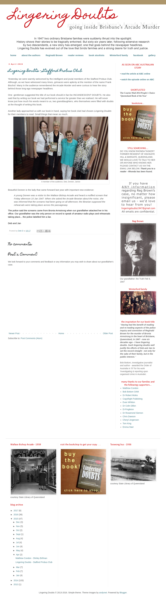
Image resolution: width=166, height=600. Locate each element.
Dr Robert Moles (130, 395)
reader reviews (75, 55)
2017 (16, 510)
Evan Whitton (129, 402)
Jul (17, 542)
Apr (18, 554)
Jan (18, 575)
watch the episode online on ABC (137, 79)
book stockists (96, 55)
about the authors (31, 55)
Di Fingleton (128, 409)
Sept (18, 534)
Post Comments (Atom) (31, 338)
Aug (18, 538)
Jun (18, 546)
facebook (138, 55)
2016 (16, 514)
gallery (151, 55)
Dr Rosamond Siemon (133, 413)
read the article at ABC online (135, 74)
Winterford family (119, 55)
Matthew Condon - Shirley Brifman (31, 558)
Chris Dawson (129, 416)
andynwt (103, 592)
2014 (16, 580)
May (18, 550)
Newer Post (14, 333)
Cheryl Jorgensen (131, 420)
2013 (16, 584)
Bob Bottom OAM (131, 392)
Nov (18, 526)
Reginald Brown (54, 55)
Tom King (127, 423)
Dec (18, 522)
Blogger (123, 592)
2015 (16, 519)
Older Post (108, 333)
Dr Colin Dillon (129, 406)
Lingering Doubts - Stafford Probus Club (34, 562)
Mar (18, 567)
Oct (18, 530)
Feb (18, 571)
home (13, 55)
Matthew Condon (130, 388)
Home (61, 333)
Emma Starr (128, 427)
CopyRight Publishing (133, 399)
